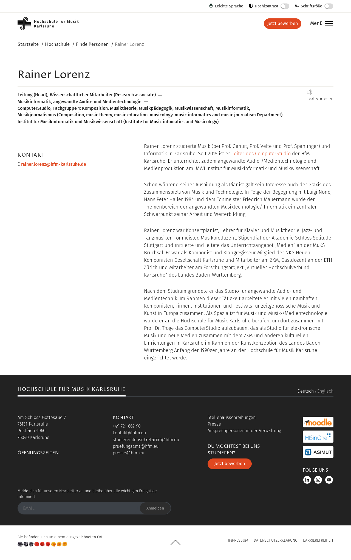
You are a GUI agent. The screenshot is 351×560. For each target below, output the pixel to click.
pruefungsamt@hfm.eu (135, 446)
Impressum (238, 540)
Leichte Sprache (229, 6)
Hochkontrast (266, 6)
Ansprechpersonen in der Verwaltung (244, 430)
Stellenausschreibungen (232, 417)
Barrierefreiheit (318, 540)
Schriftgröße (311, 6)
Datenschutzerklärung (276, 540)
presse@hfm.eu (128, 452)
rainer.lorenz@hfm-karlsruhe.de (53, 164)
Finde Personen (92, 44)
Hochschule (57, 44)
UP (175, 542)
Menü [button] (320, 23)
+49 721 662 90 (127, 426)
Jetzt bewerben (282, 23)
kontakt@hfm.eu (129, 432)
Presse (214, 424)
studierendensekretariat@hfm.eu (146, 439)
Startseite (28, 44)
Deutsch (306, 391)
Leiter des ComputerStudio (261, 154)
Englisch (325, 391)
